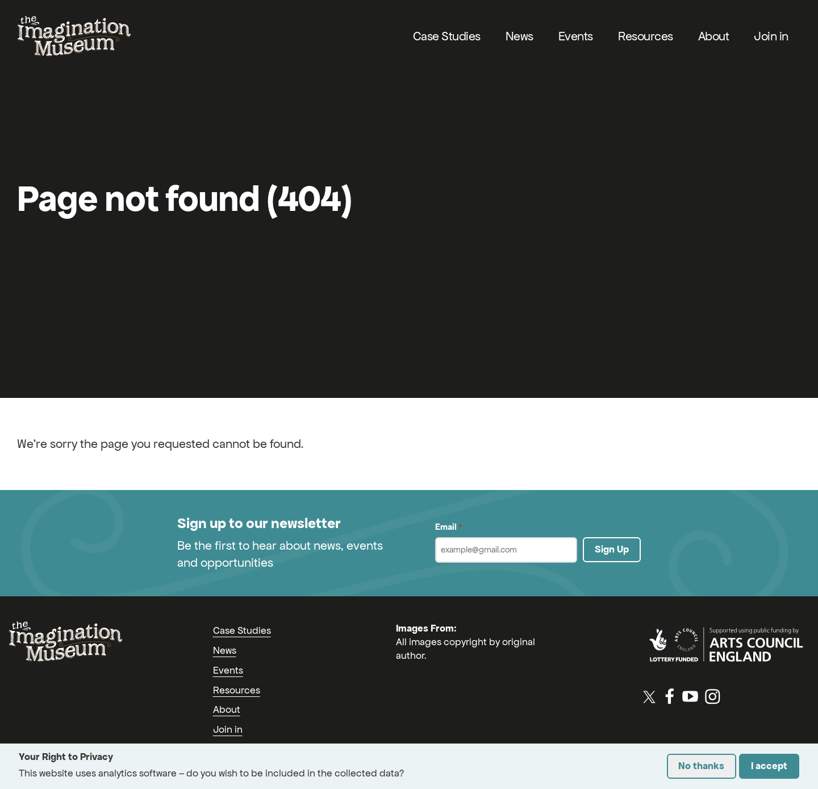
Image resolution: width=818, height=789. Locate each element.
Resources (645, 36)
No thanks (701, 765)
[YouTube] (690, 696)
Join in (771, 36)
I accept (769, 765)
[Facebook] (670, 696)
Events (575, 36)
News (519, 36)
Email (448, 527)
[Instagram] (712, 696)
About (713, 36)
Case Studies (447, 36)
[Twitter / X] (649, 696)
